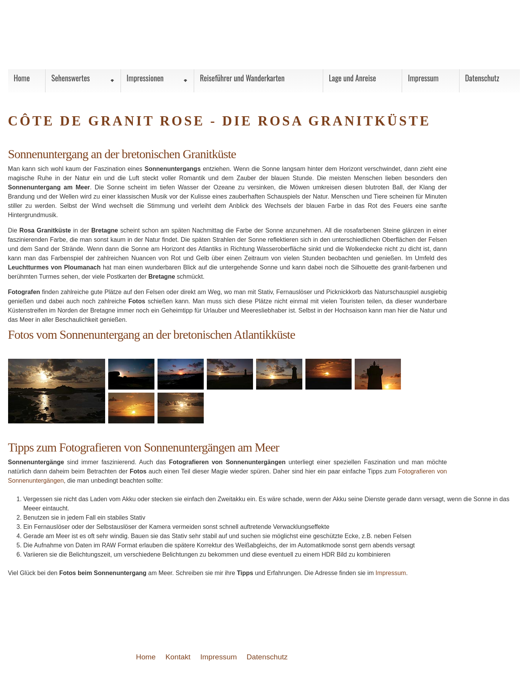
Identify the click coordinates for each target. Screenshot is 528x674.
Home (146, 657)
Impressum (390, 573)
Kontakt (178, 657)
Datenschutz (267, 657)
